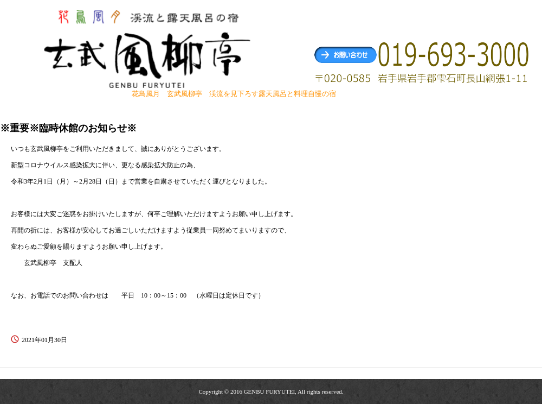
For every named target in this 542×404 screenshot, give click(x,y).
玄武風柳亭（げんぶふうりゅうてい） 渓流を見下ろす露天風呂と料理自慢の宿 (148, 48)
